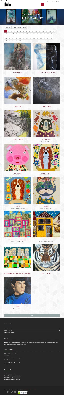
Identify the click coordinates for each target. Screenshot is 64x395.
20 (16, 33)
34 (16, 36)
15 (50, 31)
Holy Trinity (17, 73)
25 (33, 33)
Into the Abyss (18, 139)
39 (33, 36)
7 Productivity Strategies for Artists (12, 353)
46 (9, 38)
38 (30, 36)
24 (30, 33)
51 (27, 38)
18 (9, 33)
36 (23, 36)
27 (40, 33)
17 (6, 33)
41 (40, 36)
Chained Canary (46, 106)
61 (13, 40)
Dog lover (17, 206)
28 (44, 33)
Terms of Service (34, 389)
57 (47, 38)
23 (27, 33)
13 (43, 31)
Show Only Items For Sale (19, 27)
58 (51, 38)
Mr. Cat (46, 206)
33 (13, 36)
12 (39, 31)
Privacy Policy (26, 389)
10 (32, 31)
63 (20, 40)
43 (47, 36)
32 (9, 36)
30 (51, 33)
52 (30, 38)
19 (13, 33)
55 (40, 38)
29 (47, 33)
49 (20, 38)
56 (44, 38)
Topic (8, 27)
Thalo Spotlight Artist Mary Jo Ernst (12, 362)
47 (13, 38)
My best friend (46, 173)
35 (20, 36)
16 (53, 31)
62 (16, 40)
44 (51, 36)
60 (9, 40)
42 (44, 36)
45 (6, 38)
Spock (18, 307)
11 (36, 31)
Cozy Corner (46, 240)
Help (48, 1)
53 (33, 38)
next (32, 315)
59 (6, 40)
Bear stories (46, 139)
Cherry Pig (18, 173)
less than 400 (46, 273)
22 (23, 33)
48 (16, 38)
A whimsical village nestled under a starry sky (21, 273)
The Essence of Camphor (46, 73)
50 (23, 38)
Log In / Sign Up (55, 1)
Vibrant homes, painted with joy (17, 240)
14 (46, 31)
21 (20, 33)
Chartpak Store (8, 330)
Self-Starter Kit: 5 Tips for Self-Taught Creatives (14, 358)
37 (27, 36)
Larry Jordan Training (9, 332)
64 (23, 40)
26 (37, 33)
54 (37, 38)
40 (37, 36)
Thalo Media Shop (8, 328)
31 (6, 36)
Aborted (18, 106)
